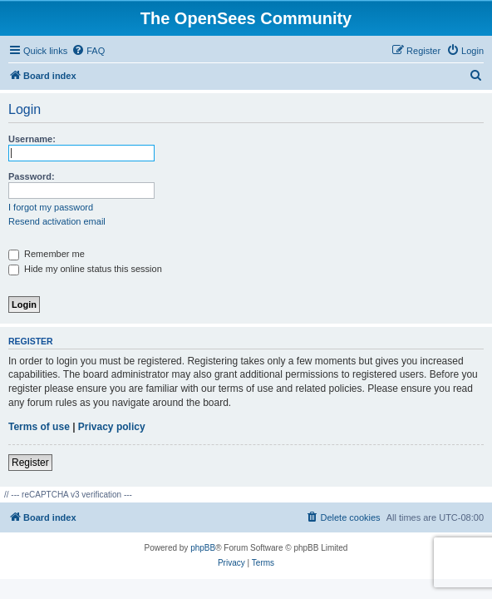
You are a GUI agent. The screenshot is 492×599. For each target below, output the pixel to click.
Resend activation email (57, 221)
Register (30, 462)
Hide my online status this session (85, 269)
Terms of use (39, 427)
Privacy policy (111, 427)
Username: (32, 139)
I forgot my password (50, 207)
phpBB (202, 547)
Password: (31, 176)
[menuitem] (88, 51)
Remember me (46, 254)
